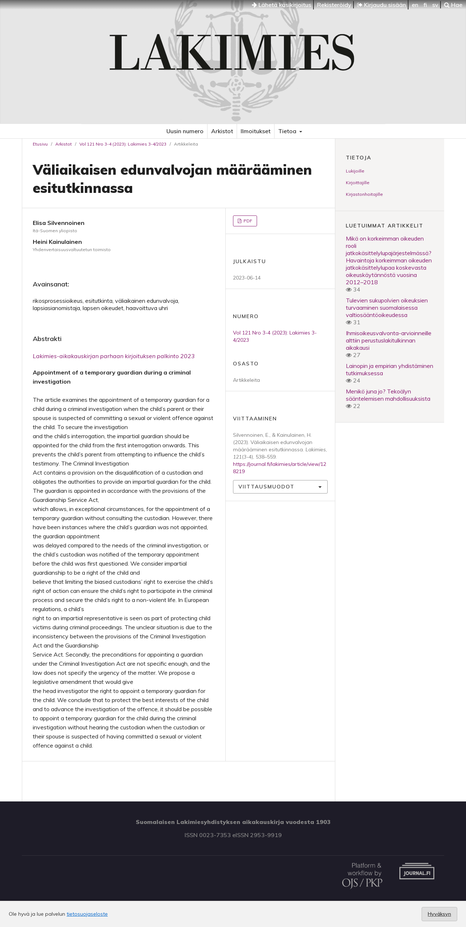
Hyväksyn (439, 914)
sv (435, 4)
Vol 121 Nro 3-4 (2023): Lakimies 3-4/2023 (122, 144)
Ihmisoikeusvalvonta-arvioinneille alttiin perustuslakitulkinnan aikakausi (388, 340)
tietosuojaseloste (87, 914)
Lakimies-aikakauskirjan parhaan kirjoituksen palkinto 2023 (114, 356)
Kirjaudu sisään (381, 4)
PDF (247, 220)
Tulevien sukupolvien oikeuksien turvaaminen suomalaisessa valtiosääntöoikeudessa (387, 307)
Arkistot (222, 131)
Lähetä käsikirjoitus (281, 4)
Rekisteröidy (334, 4)
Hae (453, 4)
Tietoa (288, 131)
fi (425, 4)
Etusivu (40, 144)
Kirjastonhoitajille (364, 194)
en (415, 4)
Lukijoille (355, 171)
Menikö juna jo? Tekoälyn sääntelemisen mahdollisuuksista (388, 395)
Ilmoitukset (255, 131)
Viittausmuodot (266, 486)
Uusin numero (185, 131)
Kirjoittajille (358, 182)
